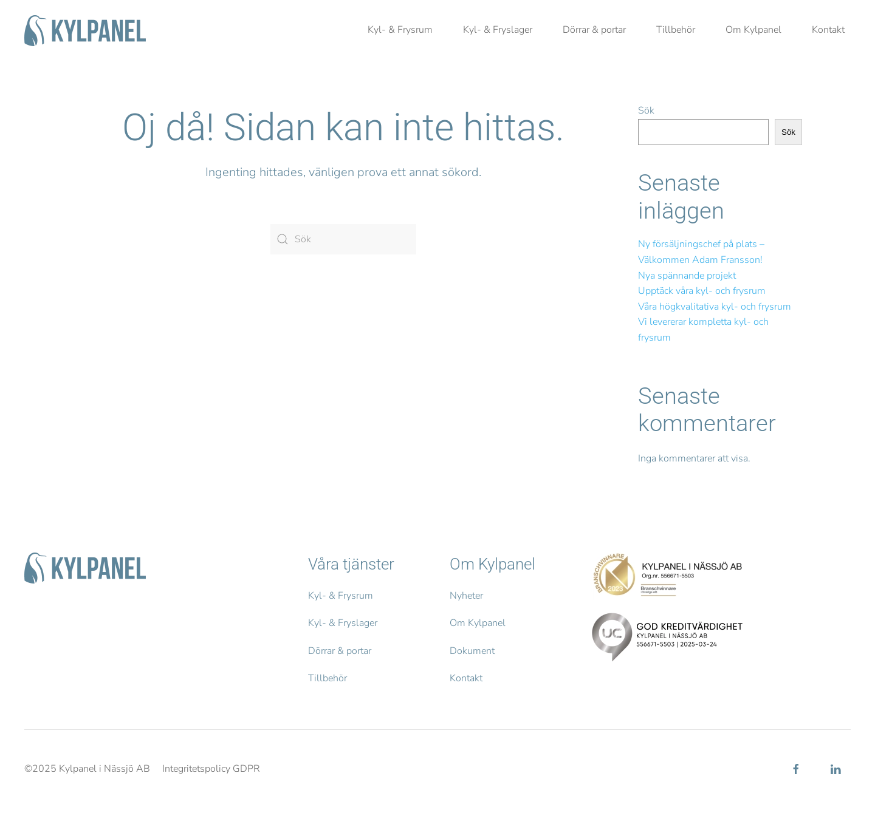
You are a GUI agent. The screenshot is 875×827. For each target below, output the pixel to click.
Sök (646, 110)
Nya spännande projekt (687, 275)
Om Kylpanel (478, 623)
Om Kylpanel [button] (753, 29)
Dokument (472, 651)
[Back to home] (85, 30)
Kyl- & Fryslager (497, 29)
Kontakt (828, 29)
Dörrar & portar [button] (594, 29)
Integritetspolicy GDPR (211, 768)
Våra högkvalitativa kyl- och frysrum (714, 306)
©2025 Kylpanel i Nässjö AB (87, 768)
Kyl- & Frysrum (400, 29)
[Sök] (343, 239)
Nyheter (466, 595)
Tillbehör (675, 29)
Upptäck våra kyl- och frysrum (702, 291)
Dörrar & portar (339, 651)
